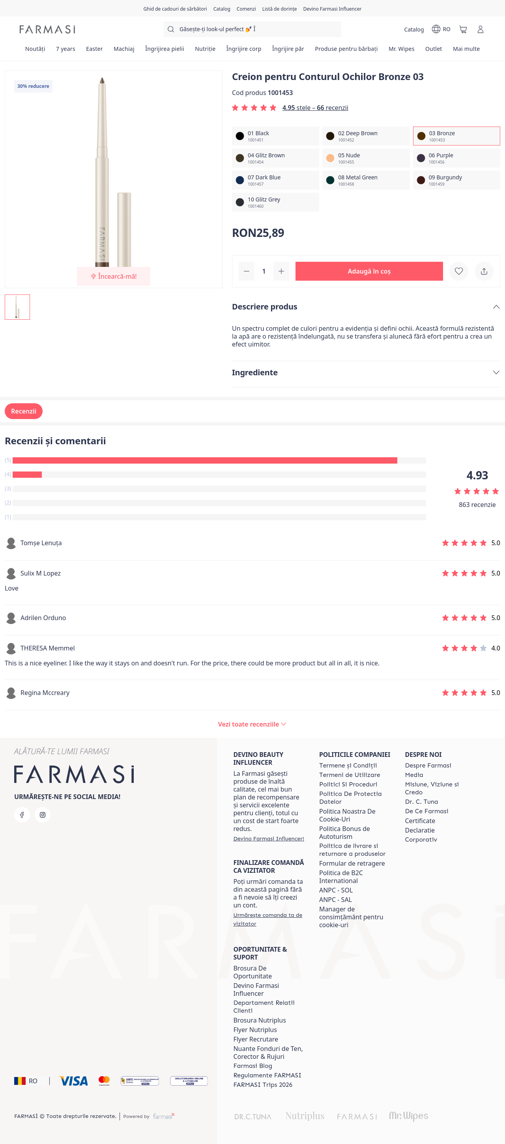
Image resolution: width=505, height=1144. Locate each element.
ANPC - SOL (336, 890)
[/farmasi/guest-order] (269, 919)
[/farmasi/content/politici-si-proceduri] (348, 784)
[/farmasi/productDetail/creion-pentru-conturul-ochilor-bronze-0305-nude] (366, 158)
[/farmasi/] (47, 29)
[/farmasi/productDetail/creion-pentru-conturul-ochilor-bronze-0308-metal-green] (366, 180)
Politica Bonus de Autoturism (344, 832)
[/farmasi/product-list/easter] (94, 51)
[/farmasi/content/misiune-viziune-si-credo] (441, 788)
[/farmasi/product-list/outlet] (433, 51)
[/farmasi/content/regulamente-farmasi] (267, 1075)
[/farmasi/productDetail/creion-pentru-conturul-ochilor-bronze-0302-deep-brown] (366, 136)
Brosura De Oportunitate (252, 972)
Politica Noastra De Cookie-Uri (347, 815)
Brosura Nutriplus (259, 1020)
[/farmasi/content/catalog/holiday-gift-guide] (175, 8)
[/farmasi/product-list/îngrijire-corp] (244, 51)
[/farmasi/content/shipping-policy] (355, 850)
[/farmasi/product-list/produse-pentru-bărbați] (346, 51)
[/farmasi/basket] (463, 29)
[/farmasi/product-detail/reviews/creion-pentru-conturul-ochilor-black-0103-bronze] (252, 724)
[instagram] (42, 815)
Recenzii (23, 411)
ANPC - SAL (335, 900)
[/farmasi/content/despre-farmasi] (428, 765)
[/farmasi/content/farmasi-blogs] (252, 1066)
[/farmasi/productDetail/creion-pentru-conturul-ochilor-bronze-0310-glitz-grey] (275, 202)
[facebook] (22, 815)
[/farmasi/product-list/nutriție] (205, 51)
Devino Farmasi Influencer (256, 989)
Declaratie (420, 830)
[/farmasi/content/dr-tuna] (421, 802)
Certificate (420, 821)
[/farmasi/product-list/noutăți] (35, 51)
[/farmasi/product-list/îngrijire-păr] (288, 51)
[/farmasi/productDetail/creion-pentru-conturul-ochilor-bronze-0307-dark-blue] (275, 180)
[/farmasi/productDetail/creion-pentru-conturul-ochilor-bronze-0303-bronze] (456, 136)
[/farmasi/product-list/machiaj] (124, 51)
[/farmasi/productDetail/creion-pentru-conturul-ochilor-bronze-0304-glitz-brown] (275, 158)
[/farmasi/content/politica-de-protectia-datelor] (355, 798)
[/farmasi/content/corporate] (421, 840)
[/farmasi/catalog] (222, 8)
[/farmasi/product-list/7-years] (65, 51)
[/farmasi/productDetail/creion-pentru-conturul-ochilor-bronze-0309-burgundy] (456, 180)
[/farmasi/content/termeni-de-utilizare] (349, 775)
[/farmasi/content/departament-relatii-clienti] (269, 1007)
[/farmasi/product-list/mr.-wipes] (401, 51)
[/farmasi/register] (246, 8)
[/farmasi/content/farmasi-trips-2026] (262, 1085)
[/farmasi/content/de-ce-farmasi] (426, 811)
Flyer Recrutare (255, 1039)
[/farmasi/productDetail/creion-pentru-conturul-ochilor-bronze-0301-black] (275, 136)
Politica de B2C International (341, 877)
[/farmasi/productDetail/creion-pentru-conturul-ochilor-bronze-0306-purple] (456, 158)
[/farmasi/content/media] (414, 775)
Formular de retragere (352, 863)
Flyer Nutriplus (255, 1030)
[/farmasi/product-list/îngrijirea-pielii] (165, 51)
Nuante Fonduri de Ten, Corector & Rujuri (268, 1052)
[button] (369, 271)
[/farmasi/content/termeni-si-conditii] (348, 765)
